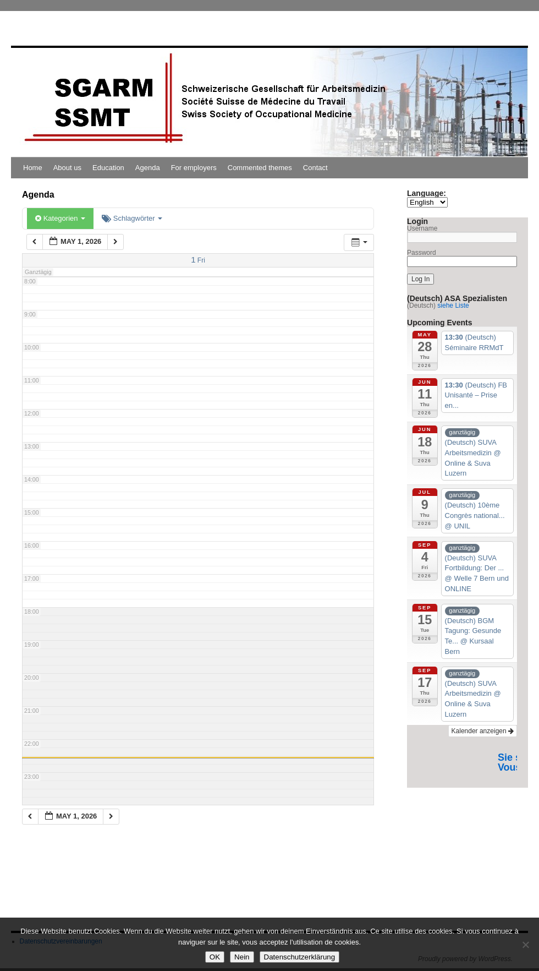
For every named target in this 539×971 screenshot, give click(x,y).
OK (215, 957)
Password (421, 253)
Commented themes (260, 167)
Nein (241, 957)
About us (67, 167)
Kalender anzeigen (483, 731)
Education (108, 167)
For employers (194, 167)
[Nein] (525, 944)
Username (422, 228)
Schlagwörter (132, 218)
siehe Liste (453, 305)
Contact (315, 167)
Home (32, 167)
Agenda (147, 167)
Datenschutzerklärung (300, 957)
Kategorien (60, 218)
